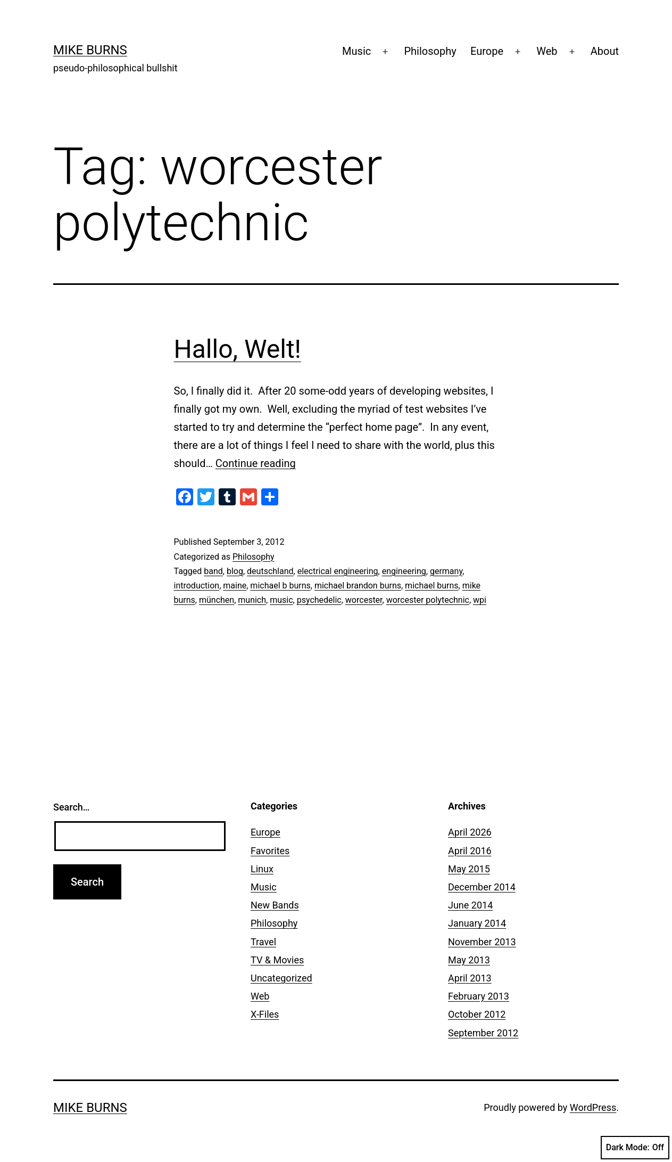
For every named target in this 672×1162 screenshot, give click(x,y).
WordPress (593, 1107)
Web (546, 51)
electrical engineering (337, 571)
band (213, 571)
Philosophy (430, 51)
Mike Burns (90, 50)
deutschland (270, 571)
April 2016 (470, 850)
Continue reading (255, 463)
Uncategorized (281, 978)
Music (356, 51)
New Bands (275, 905)
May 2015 (469, 868)
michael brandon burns (357, 585)
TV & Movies (277, 959)
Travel (263, 941)
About (605, 51)
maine (234, 585)
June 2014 (470, 905)
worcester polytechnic (427, 600)
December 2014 (482, 887)
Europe (486, 51)
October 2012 (476, 1014)
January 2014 (477, 923)
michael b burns (280, 585)
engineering (404, 571)
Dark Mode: (635, 1147)
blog (235, 571)
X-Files (265, 1014)
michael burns (431, 585)
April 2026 (470, 832)
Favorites (270, 850)
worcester (364, 600)
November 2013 (482, 941)
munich (252, 600)
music (281, 600)
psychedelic (319, 600)
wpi (479, 600)
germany (446, 571)
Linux (262, 868)
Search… (71, 807)
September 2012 (483, 1032)
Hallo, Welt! (237, 349)
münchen (216, 600)
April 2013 (470, 978)
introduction (197, 585)
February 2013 (478, 996)
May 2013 (469, 959)
